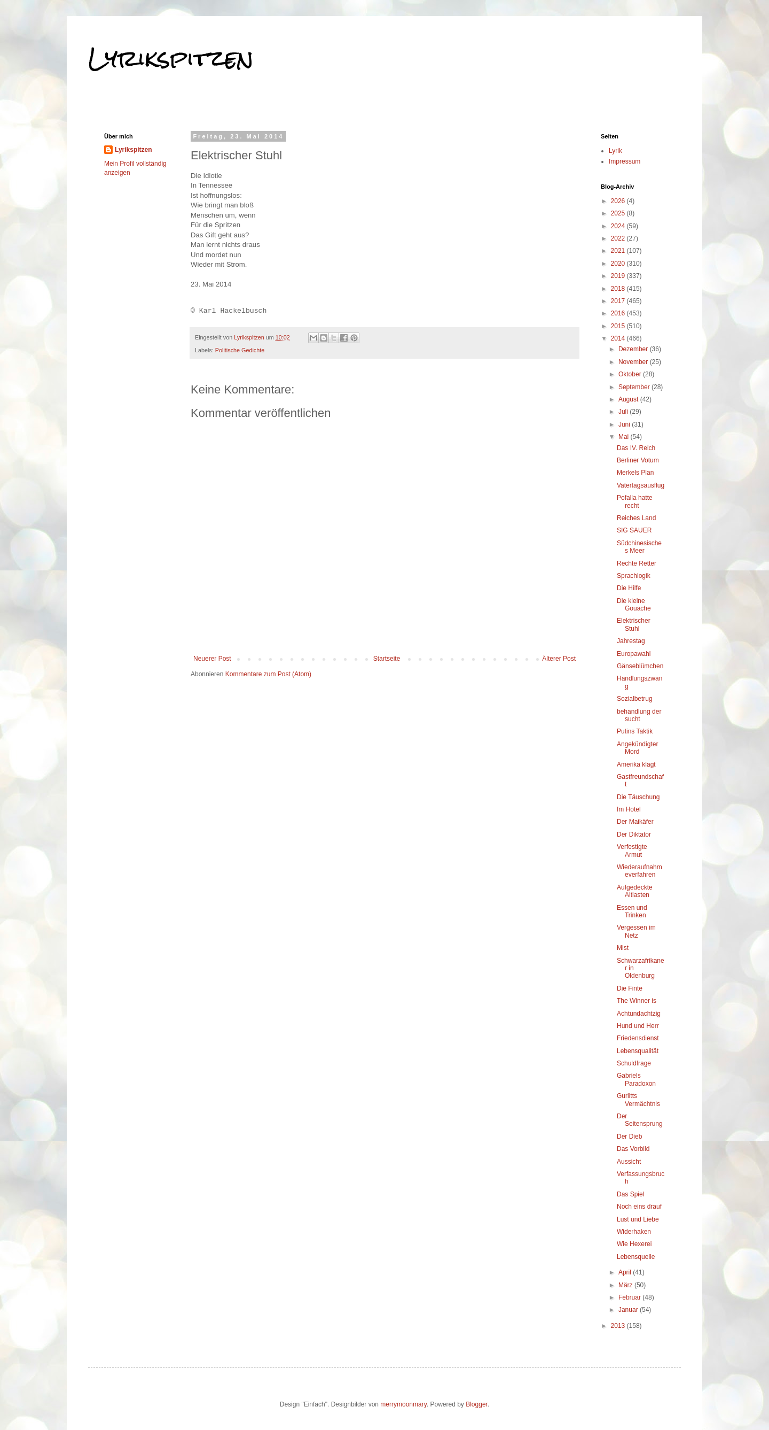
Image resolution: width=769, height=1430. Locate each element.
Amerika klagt (636, 764)
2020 (619, 263)
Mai (624, 436)
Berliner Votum (638, 460)
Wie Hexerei (634, 1244)
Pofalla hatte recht (635, 501)
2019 (619, 276)
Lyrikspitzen (171, 58)
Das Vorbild (633, 1149)
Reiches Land (636, 518)
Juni (625, 424)
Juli (624, 411)
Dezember (634, 349)
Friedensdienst (638, 1038)
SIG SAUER (634, 530)
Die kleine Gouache (634, 604)
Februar (630, 1297)
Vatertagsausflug (640, 485)
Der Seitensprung (640, 1119)
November (634, 362)
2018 (619, 288)
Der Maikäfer (635, 821)
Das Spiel (630, 1194)
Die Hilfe (629, 588)
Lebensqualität (637, 1051)
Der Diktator (634, 834)
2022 (619, 238)
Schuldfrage (634, 1063)
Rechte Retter (636, 563)
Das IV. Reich (636, 448)
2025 (619, 213)
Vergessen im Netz (636, 931)
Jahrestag (631, 641)
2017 (619, 301)
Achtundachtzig (639, 1013)
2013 (619, 1325)
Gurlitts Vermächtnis (638, 1099)
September (635, 387)
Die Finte (629, 988)
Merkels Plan (635, 472)
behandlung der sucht (639, 715)
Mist (623, 948)
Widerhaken (634, 1231)
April (625, 1272)
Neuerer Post (212, 658)
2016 (619, 313)
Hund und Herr (638, 1026)
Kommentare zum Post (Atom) (268, 674)
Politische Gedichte (239, 350)
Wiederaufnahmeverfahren (639, 870)
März (626, 1285)
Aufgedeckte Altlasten (635, 891)
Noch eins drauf (639, 1206)
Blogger (477, 1404)
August (629, 399)
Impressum (624, 161)
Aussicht (629, 1161)
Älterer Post (559, 658)
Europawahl (633, 654)
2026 (619, 201)
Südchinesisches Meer (639, 546)
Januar (629, 1309)
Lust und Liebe (638, 1219)
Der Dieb (629, 1136)
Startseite (387, 658)
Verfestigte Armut (632, 850)
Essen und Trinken (632, 911)
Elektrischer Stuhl (633, 624)
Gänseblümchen (640, 666)
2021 (619, 250)
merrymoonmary (403, 1404)
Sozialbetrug (635, 698)
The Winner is (636, 1000)
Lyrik (615, 150)
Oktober (630, 374)
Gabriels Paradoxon (636, 1079)
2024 (619, 226)
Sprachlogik (633, 575)
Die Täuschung (638, 797)
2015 (619, 326)
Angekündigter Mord (637, 747)
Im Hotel (629, 809)
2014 (619, 338)
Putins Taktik (635, 731)
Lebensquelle (636, 1257)
